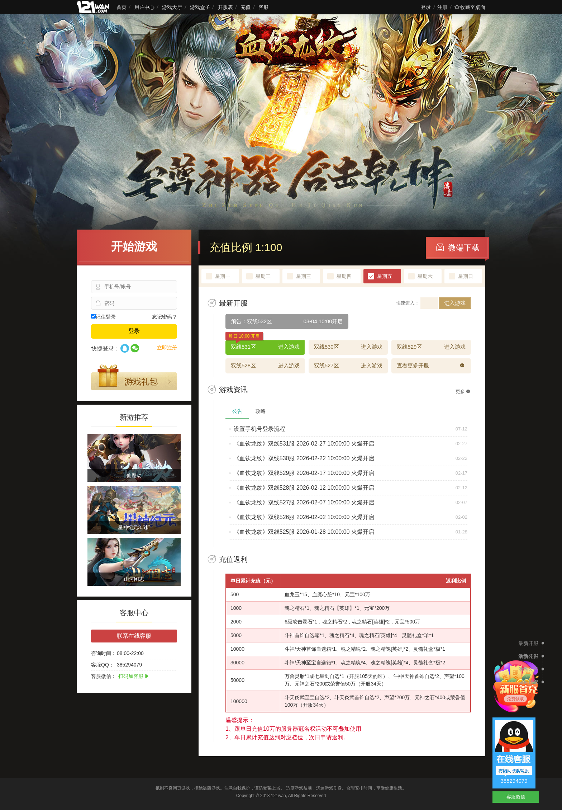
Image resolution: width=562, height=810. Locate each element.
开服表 (225, 7)
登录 (426, 7)
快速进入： (407, 303)
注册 (442, 7)
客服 (263, 7)
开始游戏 (134, 246)
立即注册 (167, 347)
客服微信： (103, 676)
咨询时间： (103, 653)
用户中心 (144, 7)
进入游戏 (455, 303)
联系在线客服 (134, 636)
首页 (121, 7)
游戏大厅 (172, 7)
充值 (245, 7)
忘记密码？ (164, 317)
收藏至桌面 (469, 7)
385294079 (513, 781)
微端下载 (458, 247)
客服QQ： (102, 665)
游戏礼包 (134, 377)
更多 (463, 391)
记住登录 (103, 317)
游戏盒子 (200, 7)
